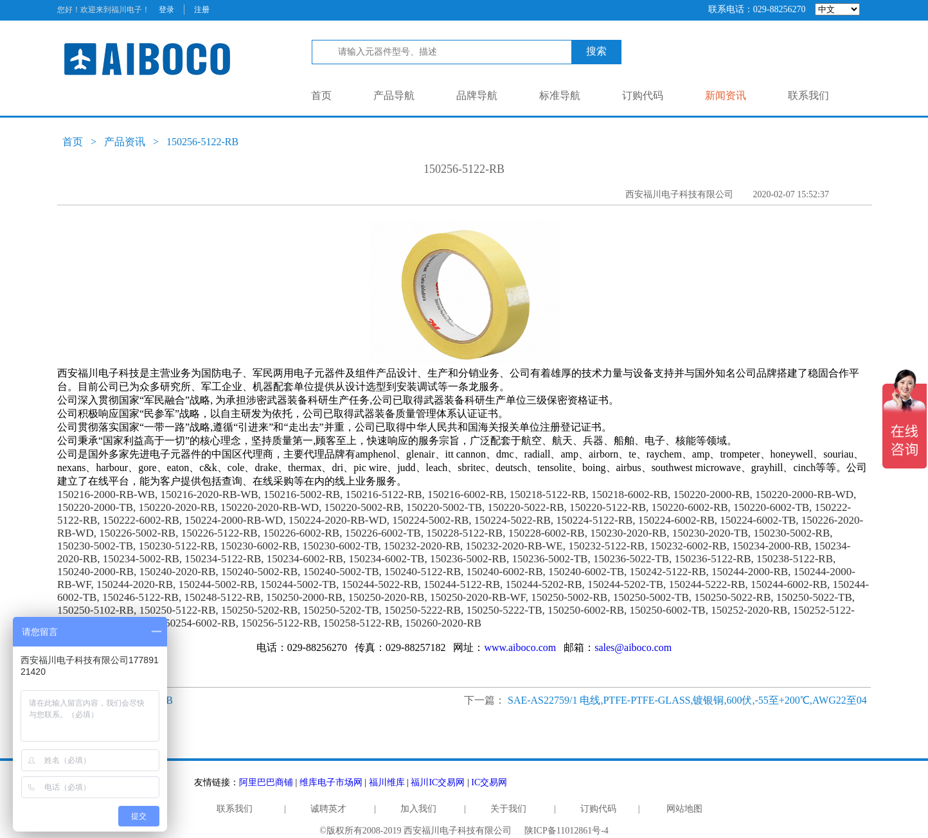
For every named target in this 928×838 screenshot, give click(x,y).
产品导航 (394, 95)
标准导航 (559, 95)
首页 (321, 95)
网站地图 (684, 809)
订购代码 (642, 95)
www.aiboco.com (520, 647)
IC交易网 (489, 782)
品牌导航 (476, 95)
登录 (166, 9)
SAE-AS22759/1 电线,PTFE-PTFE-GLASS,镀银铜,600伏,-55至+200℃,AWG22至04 (687, 700)
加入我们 (418, 809)
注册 (202, 9)
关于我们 (508, 809)
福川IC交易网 (438, 782)
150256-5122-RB (202, 141)
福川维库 (387, 782)
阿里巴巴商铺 (266, 782)
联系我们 (808, 95)
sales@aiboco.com (633, 647)
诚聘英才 (328, 809)
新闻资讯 (725, 95)
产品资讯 (124, 141)
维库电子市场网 (330, 782)
